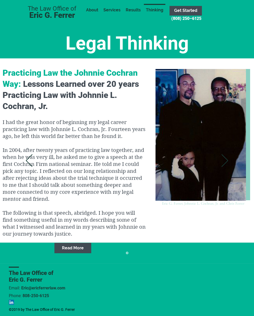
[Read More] (72, 248)
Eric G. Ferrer (52, 15)
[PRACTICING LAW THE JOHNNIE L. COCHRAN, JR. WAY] (127, 253)
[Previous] (29, 161)
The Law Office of (31, 273)
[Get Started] (186, 11)
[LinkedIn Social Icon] (11, 302)
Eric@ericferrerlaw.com (43, 288)
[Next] (225, 161)
